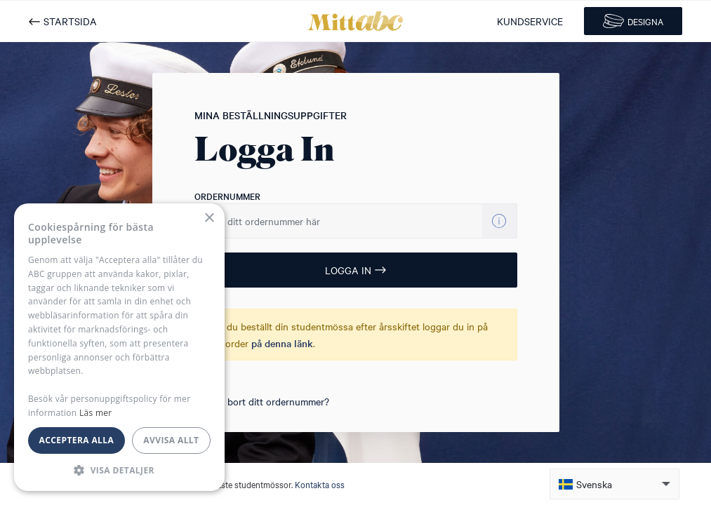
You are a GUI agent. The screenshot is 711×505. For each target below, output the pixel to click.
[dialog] (119, 347)
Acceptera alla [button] (76, 440)
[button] (614, 484)
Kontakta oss (320, 484)
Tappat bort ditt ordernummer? (261, 401)
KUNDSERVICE (530, 21)
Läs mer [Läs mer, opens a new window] (95, 413)
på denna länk (282, 343)
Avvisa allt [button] (171, 440)
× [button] (209, 218)
